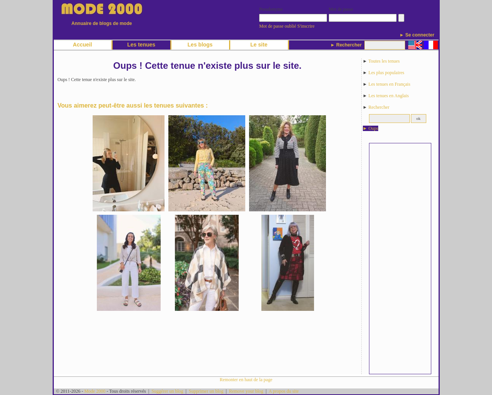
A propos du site (284, 391)
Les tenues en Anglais (388, 95)
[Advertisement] (400, 258)
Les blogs (200, 44)
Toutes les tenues (384, 61)
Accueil (82, 44)
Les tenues (141, 44)
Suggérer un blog (167, 391)
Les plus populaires (386, 72)
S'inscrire (306, 26)
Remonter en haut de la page (246, 379)
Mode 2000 (94, 391)
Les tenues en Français (389, 84)
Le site (258, 44)
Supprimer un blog (206, 391)
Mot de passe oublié (277, 26)
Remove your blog (246, 391)
